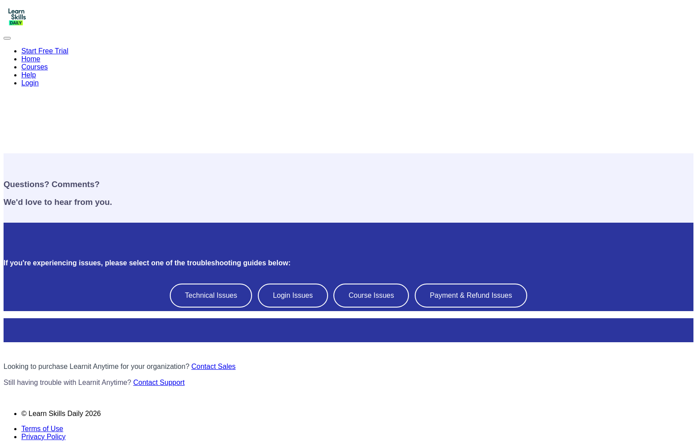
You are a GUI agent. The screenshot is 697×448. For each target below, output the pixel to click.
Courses (34, 67)
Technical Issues (211, 295)
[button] (7, 38)
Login (30, 83)
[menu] (348, 67)
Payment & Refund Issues (471, 295)
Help (28, 75)
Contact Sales (213, 366)
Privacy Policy (43, 436)
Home (30, 59)
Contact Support (159, 382)
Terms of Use (42, 428)
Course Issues (371, 295)
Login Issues (293, 295)
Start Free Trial (44, 51)
